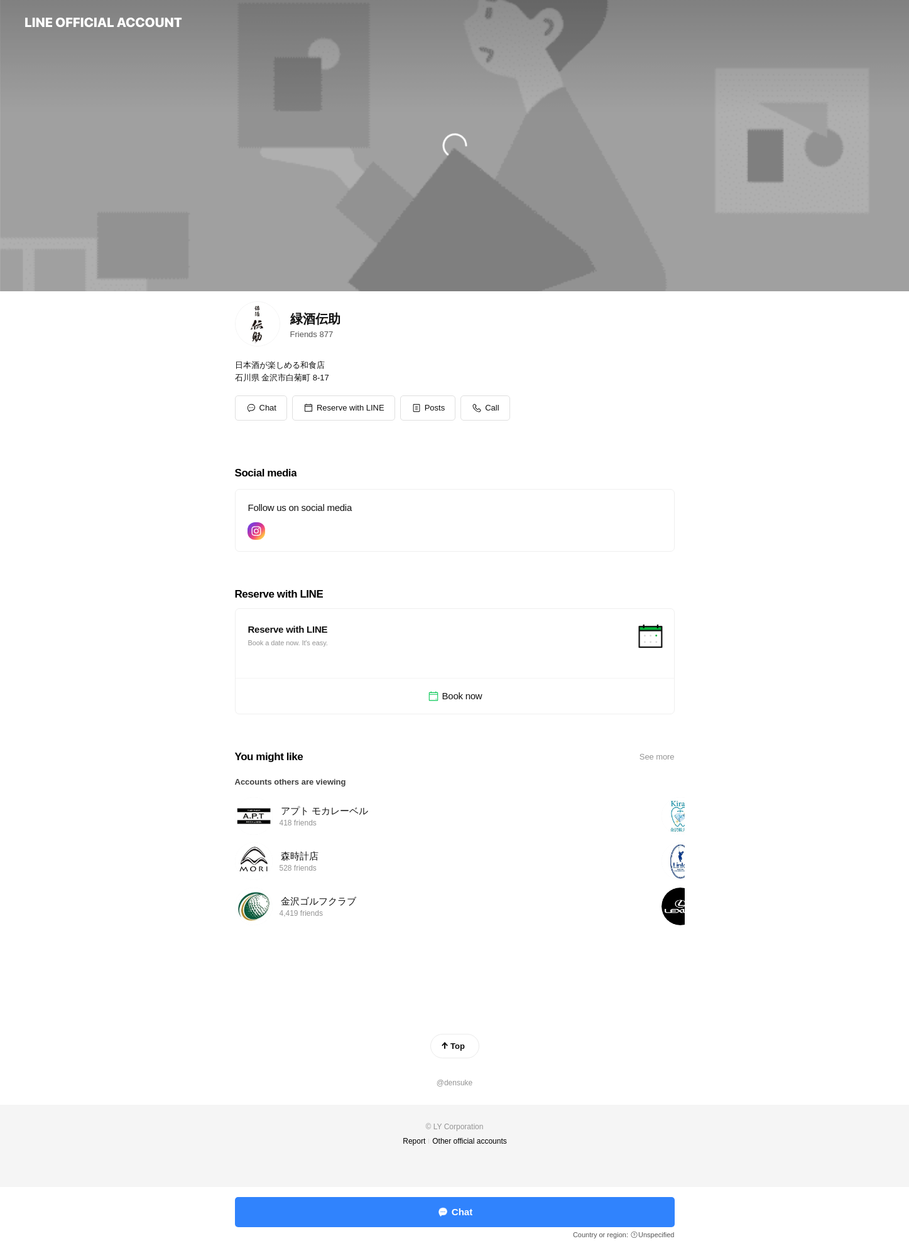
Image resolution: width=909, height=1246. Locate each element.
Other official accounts (469, 1141)
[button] (343, 408)
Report (414, 1141)
